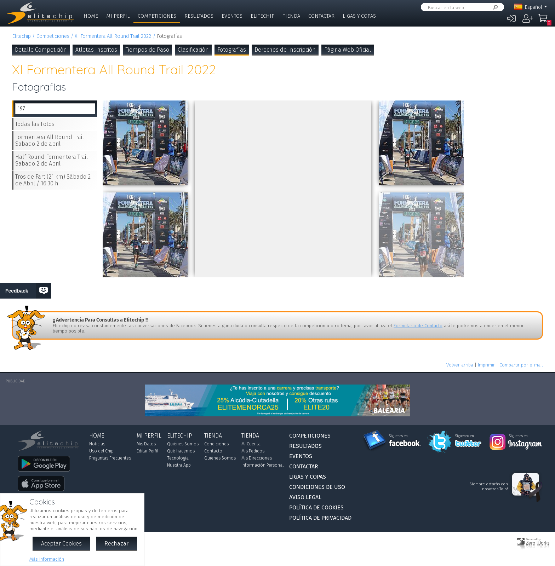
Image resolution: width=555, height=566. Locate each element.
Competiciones (157, 16)
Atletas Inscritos (96, 49)
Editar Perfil (147, 451)
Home (91, 16)
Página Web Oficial (347, 49)
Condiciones (216, 443)
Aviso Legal (305, 497)
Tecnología (178, 458)
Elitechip (263, 16)
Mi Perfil (118, 16)
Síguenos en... (399, 436)
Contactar (321, 16)
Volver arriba (459, 365)
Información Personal (262, 465)
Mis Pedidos (252, 451)
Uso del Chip (101, 451)
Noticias (97, 443)
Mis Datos (146, 443)
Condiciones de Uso (317, 487)
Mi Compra (544, 21)
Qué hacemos (181, 451)
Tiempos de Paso (147, 49)
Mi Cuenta (251, 443)
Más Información (46, 559)
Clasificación (193, 49)
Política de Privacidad (320, 517)
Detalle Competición (41, 49)
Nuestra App (179, 465)
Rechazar (116, 543)
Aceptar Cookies (61, 543)
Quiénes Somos (183, 443)
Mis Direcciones (256, 458)
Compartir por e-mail (521, 365)
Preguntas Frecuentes (110, 458)
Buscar (494, 7)
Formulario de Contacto (418, 325)
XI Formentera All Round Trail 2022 (113, 36)
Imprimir (486, 365)
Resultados (198, 16)
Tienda (291, 16)
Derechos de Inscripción (285, 49)
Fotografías (231, 49)
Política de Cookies (316, 507)
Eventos (232, 16)
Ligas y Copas (359, 16)
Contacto (213, 451)
